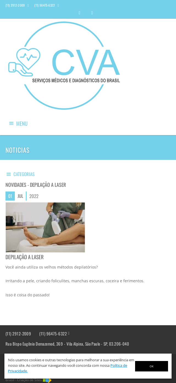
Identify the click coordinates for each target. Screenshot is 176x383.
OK (151, 366)
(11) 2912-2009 (18, 334)
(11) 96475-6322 (53, 334)
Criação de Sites (29, 379)
